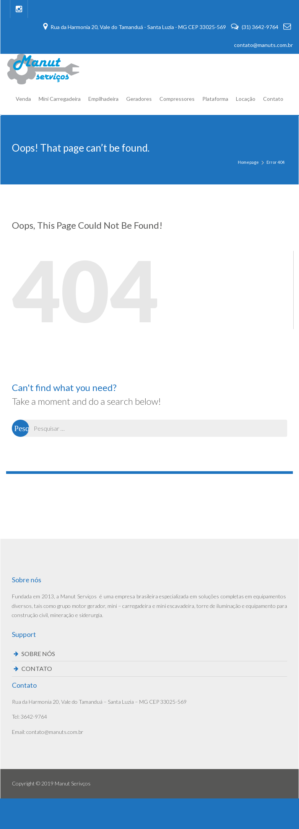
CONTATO (36, 668)
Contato (273, 98)
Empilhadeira (103, 98)
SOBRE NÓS (38, 653)
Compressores (177, 98)
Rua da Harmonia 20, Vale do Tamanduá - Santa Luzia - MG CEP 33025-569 (135, 27)
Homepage (248, 162)
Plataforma (215, 98)
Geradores (139, 98)
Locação (245, 98)
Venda (23, 98)
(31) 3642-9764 (255, 27)
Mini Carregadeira (60, 98)
